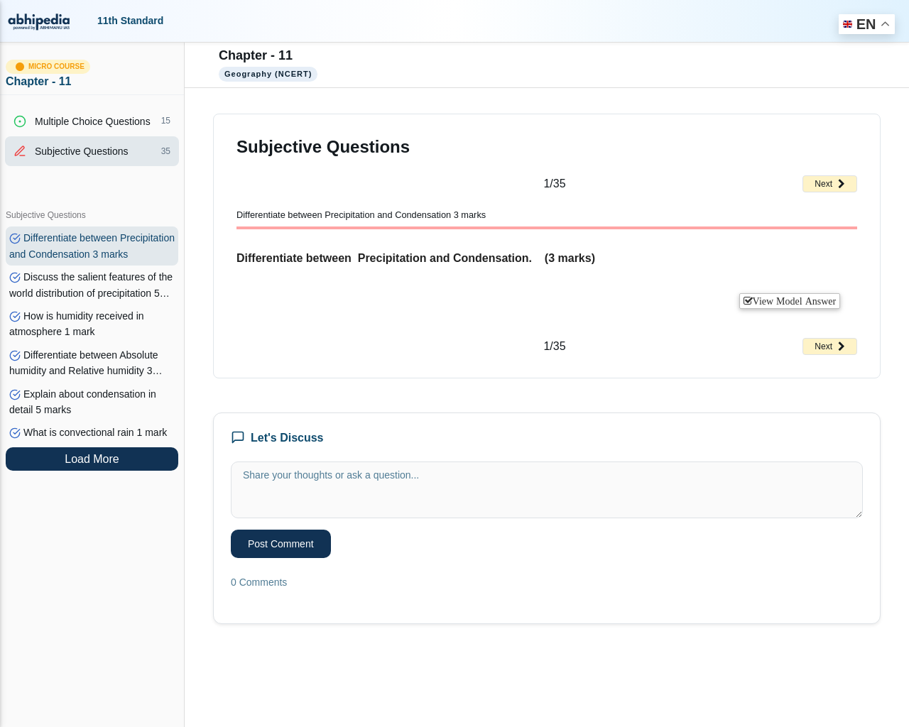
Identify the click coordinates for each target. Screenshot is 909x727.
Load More (92, 459)
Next (830, 184)
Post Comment (281, 544)
